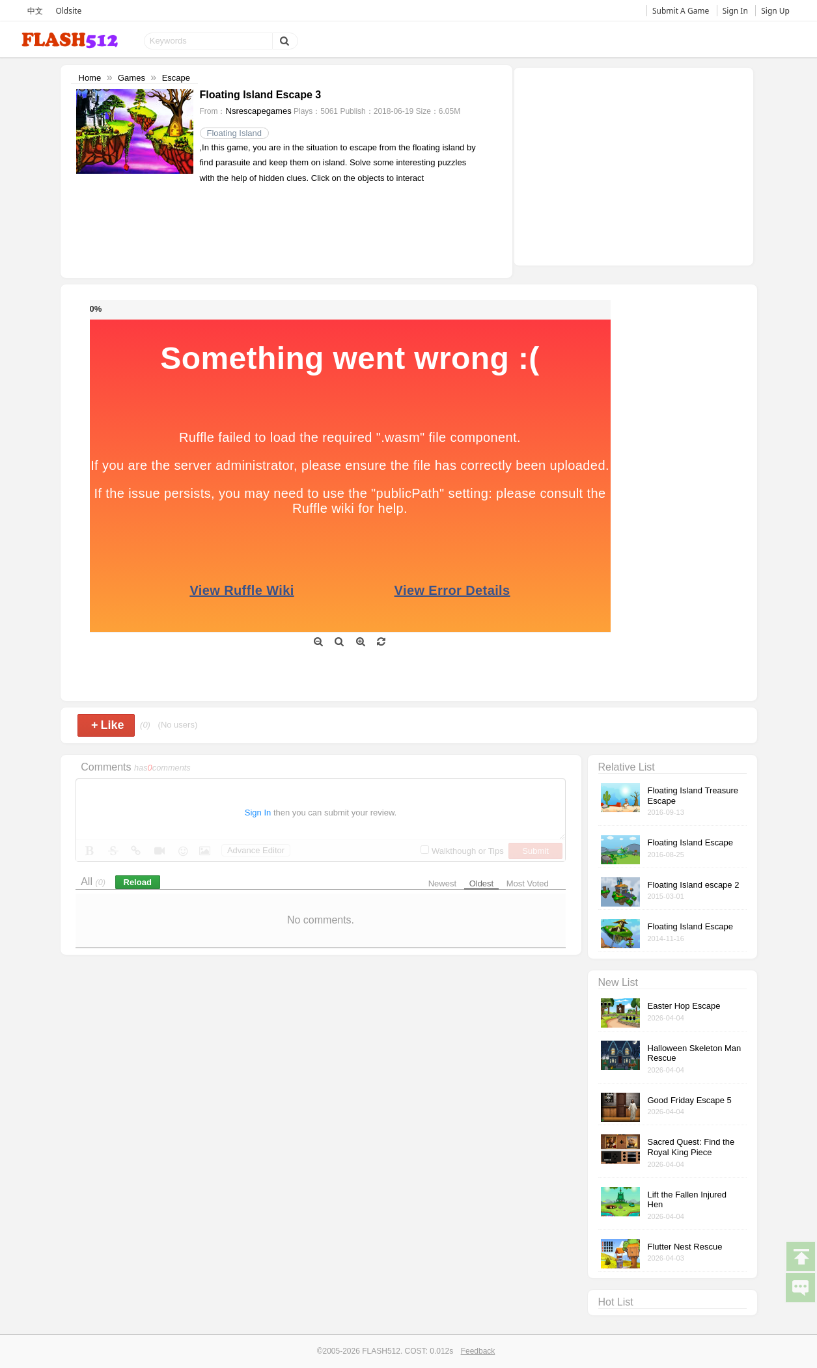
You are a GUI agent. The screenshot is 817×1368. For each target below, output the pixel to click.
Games (131, 78)
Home (90, 78)
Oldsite (68, 10)
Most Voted (527, 883)
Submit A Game (680, 10)
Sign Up (775, 10)
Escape (176, 78)
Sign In (735, 10)
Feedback (478, 1351)
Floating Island (234, 133)
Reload (138, 882)
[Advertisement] (633, 165)
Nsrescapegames (259, 111)
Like (107, 725)
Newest (442, 883)
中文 (35, 10)
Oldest (481, 883)
